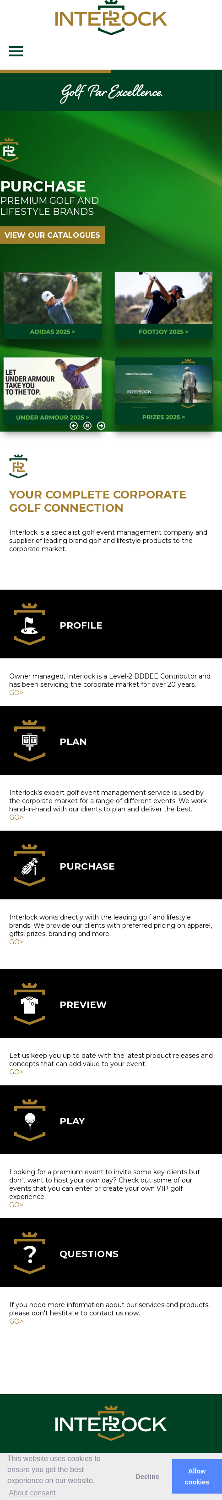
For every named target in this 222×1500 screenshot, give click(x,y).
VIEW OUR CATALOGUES (52, 235)
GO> (16, 693)
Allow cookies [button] (197, 1476)
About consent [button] (32, 1493)
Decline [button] (147, 1476)
